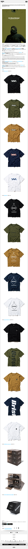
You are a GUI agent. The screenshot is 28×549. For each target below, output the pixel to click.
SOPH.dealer (9, 48)
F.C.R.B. (3, 69)
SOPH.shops (6, 61)
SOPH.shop (6, 48)
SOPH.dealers (10, 61)
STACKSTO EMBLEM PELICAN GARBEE (8, 494)
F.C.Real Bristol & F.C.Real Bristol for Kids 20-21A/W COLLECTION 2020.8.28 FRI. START (13, 5)
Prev (11, 532)
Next (16, 532)
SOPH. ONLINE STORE (18, 48)
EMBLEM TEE (5, 195)
